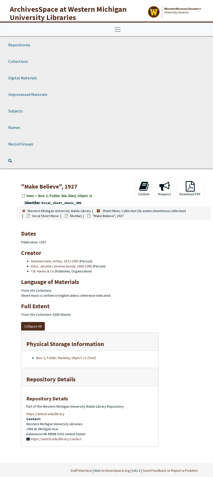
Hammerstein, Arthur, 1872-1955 (55, 261)
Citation (144, 188)
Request (164, 188)
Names (14, 127)
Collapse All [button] (33, 326)
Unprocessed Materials (27, 94)
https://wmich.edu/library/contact (56, 439)
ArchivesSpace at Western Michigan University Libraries (68, 13)
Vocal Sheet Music (45, 216)
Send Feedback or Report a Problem (170, 470)
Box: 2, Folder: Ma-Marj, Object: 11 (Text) (66, 358)
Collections (18, 61)
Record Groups (20, 143)
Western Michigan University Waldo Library (59, 211)
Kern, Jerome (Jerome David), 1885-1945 (61, 266)
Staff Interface (81, 470)
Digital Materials (22, 77)
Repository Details (51, 379)
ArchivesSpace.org (115, 470)
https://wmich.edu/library (45, 414)
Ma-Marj (76, 216)
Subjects (15, 110)
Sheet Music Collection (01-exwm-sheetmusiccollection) (144, 211)
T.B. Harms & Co (42, 271)
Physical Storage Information (65, 344)
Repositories (19, 44)
